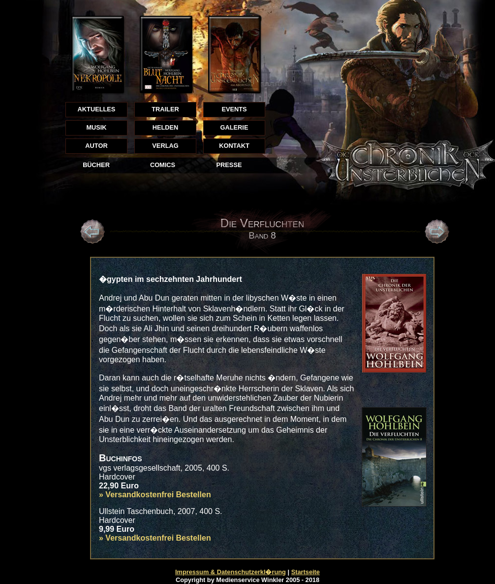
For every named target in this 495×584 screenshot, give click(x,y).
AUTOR (96, 145)
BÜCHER (96, 165)
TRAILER (165, 109)
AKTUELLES (97, 109)
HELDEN (166, 127)
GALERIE (234, 127)
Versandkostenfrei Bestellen (158, 494)
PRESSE (229, 165)
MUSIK (96, 127)
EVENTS (234, 109)
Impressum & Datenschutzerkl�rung (230, 572)
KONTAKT (234, 145)
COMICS (162, 165)
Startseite (305, 572)
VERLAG (165, 145)
